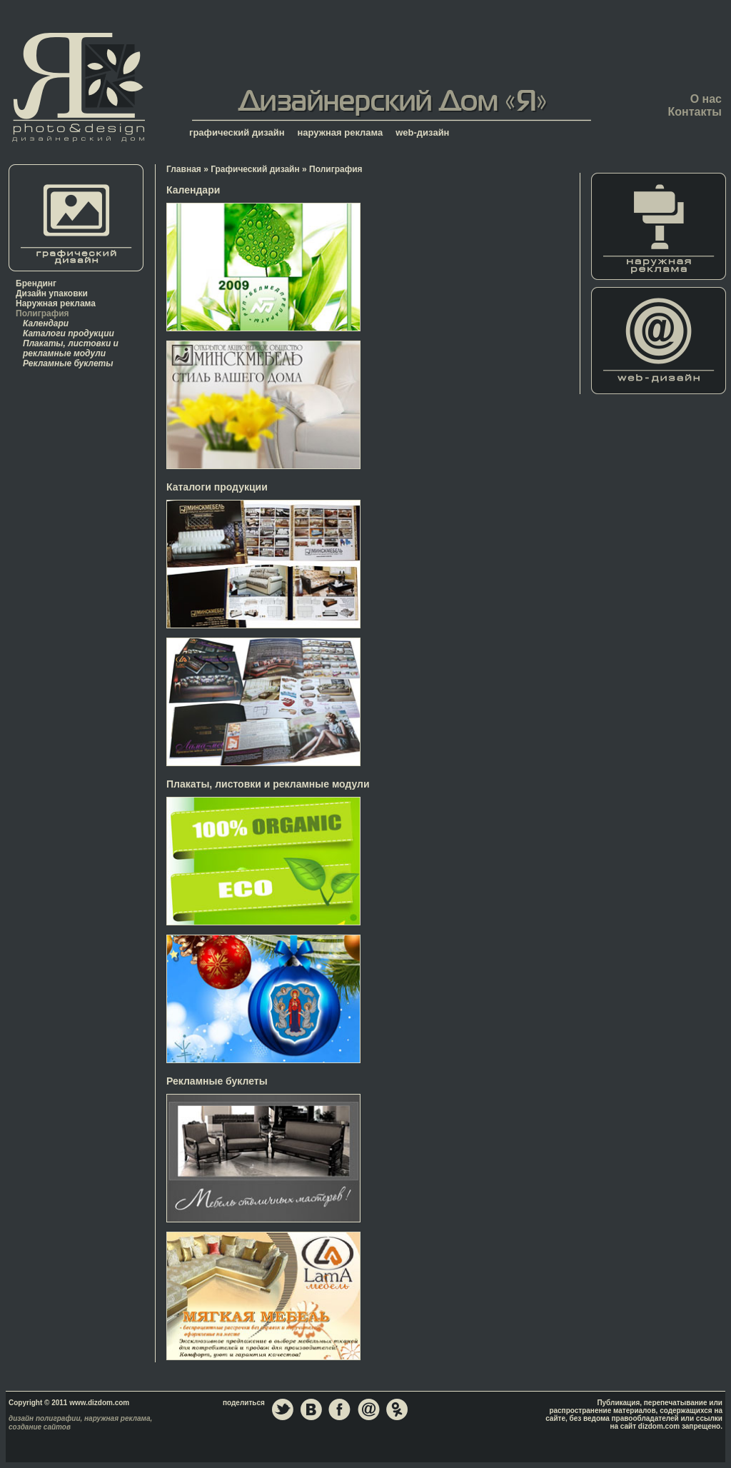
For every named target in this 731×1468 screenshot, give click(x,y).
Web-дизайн (659, 340)
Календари (46, 323)
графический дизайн (237, 132)
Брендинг (36, 283)
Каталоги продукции (68, 333)
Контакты (695, 112)
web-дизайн (422, 132)
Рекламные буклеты (68, 363)
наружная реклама (340, 132)
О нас (706, 99)
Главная (78, 87)
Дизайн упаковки (52, 293)
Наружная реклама (56, 303)
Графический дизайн (255, 169)
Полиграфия (42, 313)
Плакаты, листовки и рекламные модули (71, 348)
